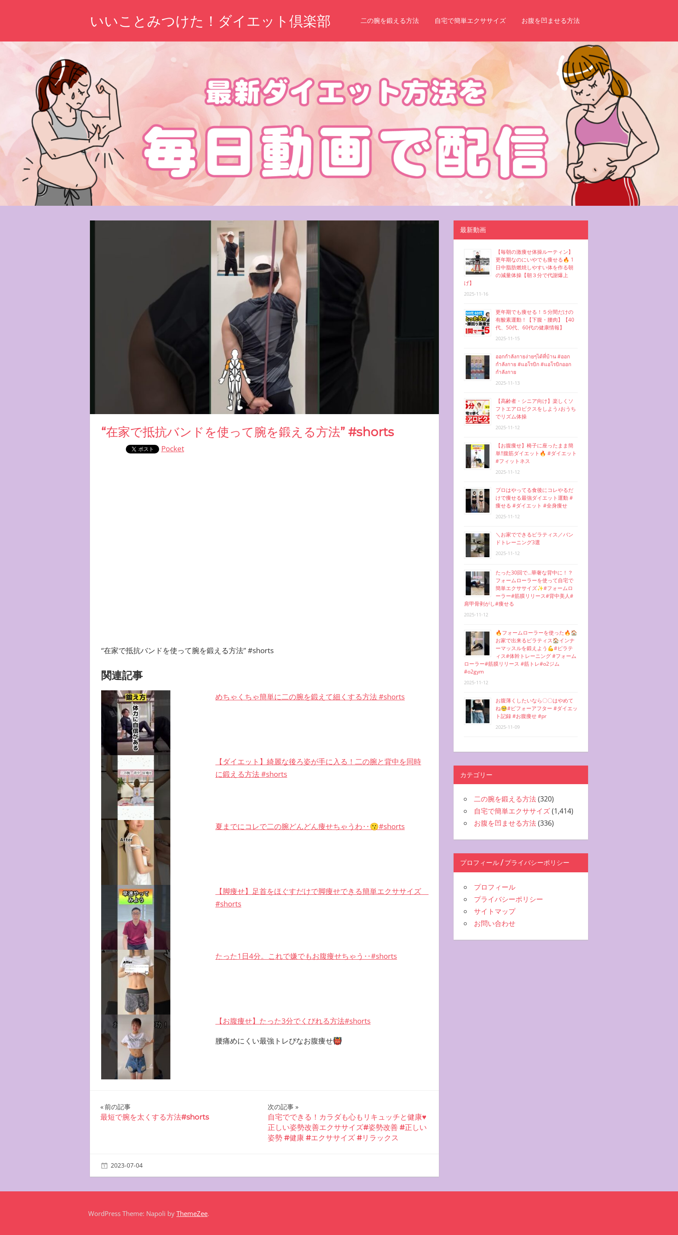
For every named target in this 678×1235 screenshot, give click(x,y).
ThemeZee (192, 1213)
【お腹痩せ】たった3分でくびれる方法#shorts (293, 1021)
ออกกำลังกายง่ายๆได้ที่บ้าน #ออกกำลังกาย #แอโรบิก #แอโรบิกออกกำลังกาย (533, 364)
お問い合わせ (494, 923)
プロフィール (494, 887)
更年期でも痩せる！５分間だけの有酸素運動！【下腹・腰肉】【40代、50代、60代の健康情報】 (535, 319)
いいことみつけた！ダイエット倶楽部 (210, 21)
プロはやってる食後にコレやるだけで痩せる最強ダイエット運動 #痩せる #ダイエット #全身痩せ (534, 497)
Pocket (172, 448)
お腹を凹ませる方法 (550, 20)
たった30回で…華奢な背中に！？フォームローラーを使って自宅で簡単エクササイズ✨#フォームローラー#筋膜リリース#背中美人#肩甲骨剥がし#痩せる (518, 588)
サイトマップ (494, 911)
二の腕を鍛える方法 (390, 20)
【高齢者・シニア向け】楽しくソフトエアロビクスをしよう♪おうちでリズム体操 (536, 408)
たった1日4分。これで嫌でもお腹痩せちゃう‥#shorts (306, 956)
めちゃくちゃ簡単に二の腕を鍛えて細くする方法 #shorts (310, 697)
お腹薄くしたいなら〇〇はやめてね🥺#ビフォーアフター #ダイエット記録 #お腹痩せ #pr (537, 708)
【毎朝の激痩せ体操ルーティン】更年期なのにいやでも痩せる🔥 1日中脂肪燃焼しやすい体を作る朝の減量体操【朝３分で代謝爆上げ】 (519, 267)
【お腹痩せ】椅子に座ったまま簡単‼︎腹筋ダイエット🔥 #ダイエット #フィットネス (536, 453)
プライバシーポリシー (508, 899)
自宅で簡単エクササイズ (470, 20)
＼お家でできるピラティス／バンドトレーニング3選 (534, 538)
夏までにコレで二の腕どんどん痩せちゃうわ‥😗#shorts (310, 826)
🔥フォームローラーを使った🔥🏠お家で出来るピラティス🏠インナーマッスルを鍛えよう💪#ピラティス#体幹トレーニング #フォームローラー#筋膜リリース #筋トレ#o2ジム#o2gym (520, 652)
